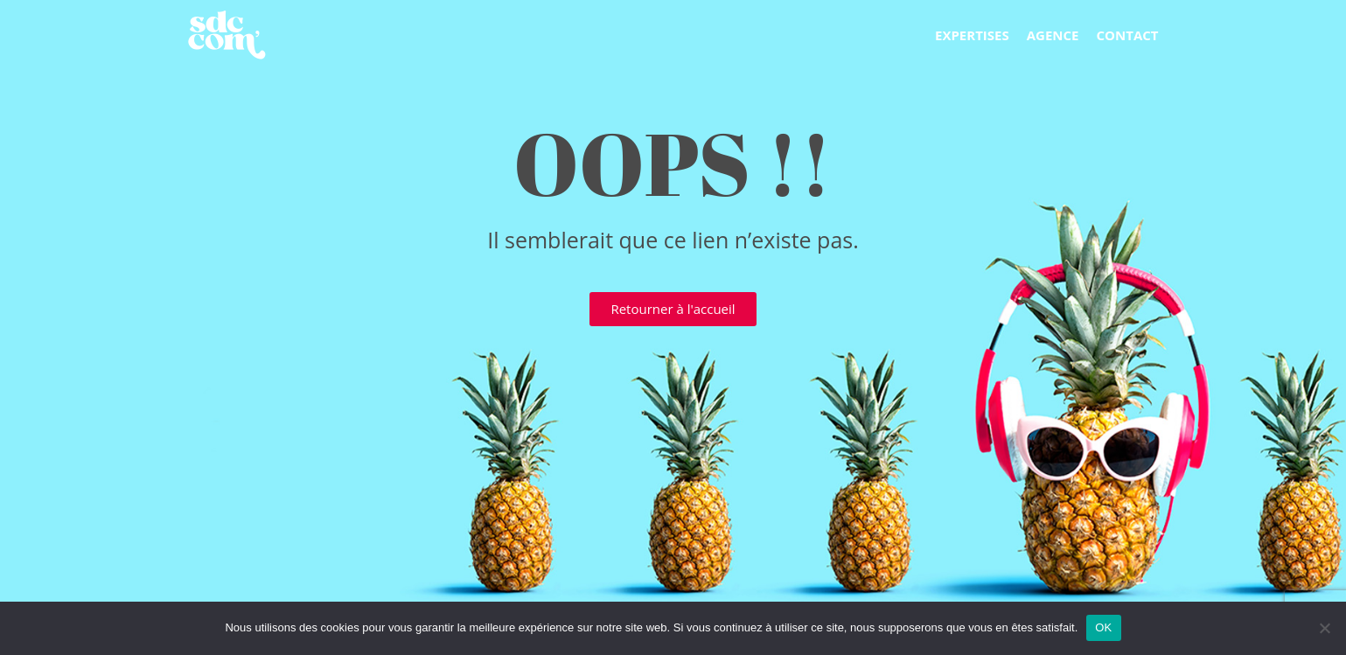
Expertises (972, 35)
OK (1103, 627)
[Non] (1324, 628)
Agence (1053, 35)
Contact (1128, 35)
